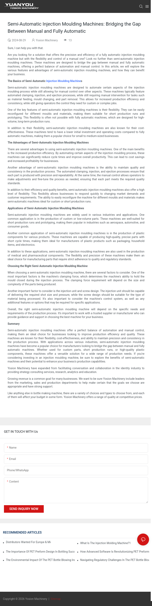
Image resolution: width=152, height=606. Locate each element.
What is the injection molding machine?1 (105, 543)
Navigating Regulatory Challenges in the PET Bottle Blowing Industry (114, 560)
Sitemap (55, 598)
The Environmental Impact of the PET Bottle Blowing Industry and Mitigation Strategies (40, 560)
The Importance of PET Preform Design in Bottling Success (40, 551)
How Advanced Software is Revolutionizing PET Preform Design (114, 551)
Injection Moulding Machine (63, 81)
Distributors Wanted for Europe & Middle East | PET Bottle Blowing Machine (28, 542)
